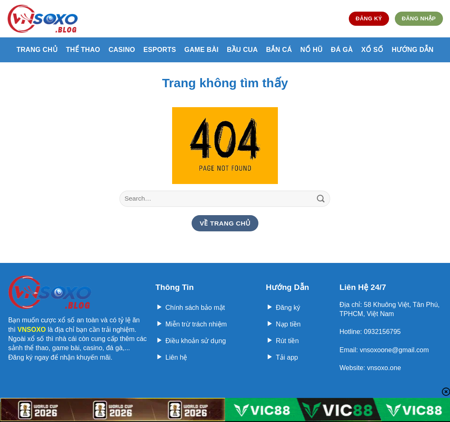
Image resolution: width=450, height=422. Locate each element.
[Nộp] (320, 199)
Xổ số (372, 49)
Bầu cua (242, 49)
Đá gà (342, 49)
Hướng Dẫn (412, 49)
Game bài (201, 49)
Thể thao (83, 49)
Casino (122, 49)
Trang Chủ (37, 49)
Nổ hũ (311, 49)
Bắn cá (279, 49)
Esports (160, 49)
